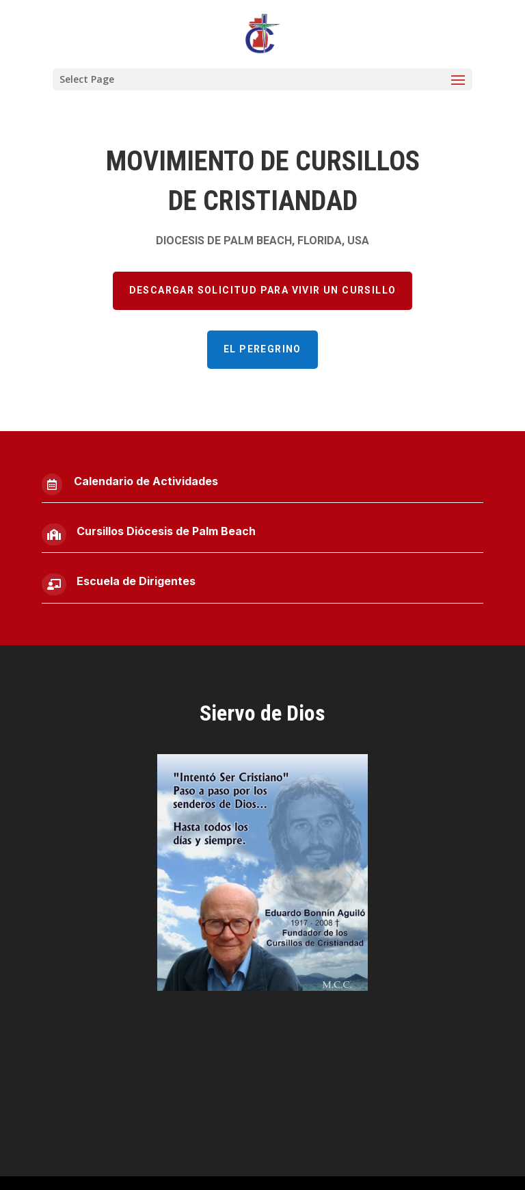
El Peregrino (262, 349)
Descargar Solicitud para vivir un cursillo (262, 290)
